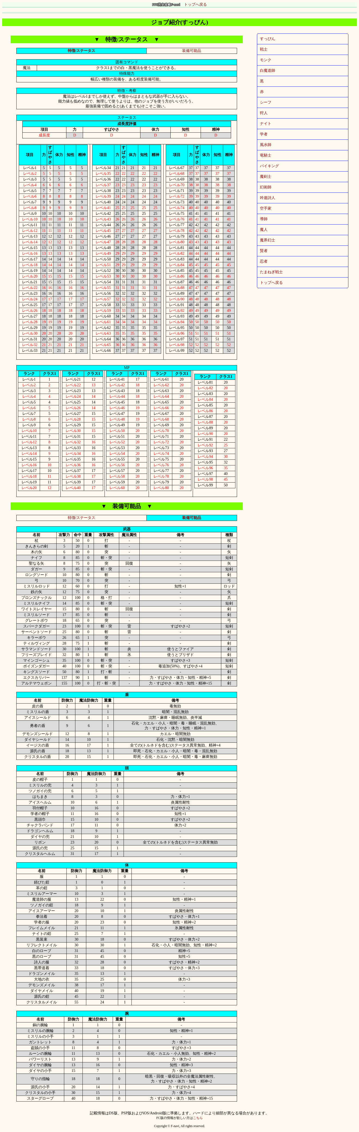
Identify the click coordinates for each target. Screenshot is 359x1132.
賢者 (264, 251)
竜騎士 (265, 155)
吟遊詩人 (267, 198)
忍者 (264, 261)
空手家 (265, 208)
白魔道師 (267, 71)
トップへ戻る (179, 4)
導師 (264, 219)
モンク (265, 60)
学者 (264, 134)
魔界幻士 (267, 240)
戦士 (264, 49)
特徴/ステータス (82, 51)
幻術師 (265, 187)
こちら (198, 1118)
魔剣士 (265, 177)
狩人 (264, 113)
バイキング (269, 166)
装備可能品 (191, 51)
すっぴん (267, 39)
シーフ (265, 102)
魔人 (264, 230)
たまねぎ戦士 (271, 272)
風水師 (265, 145)
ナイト (265, 124)
